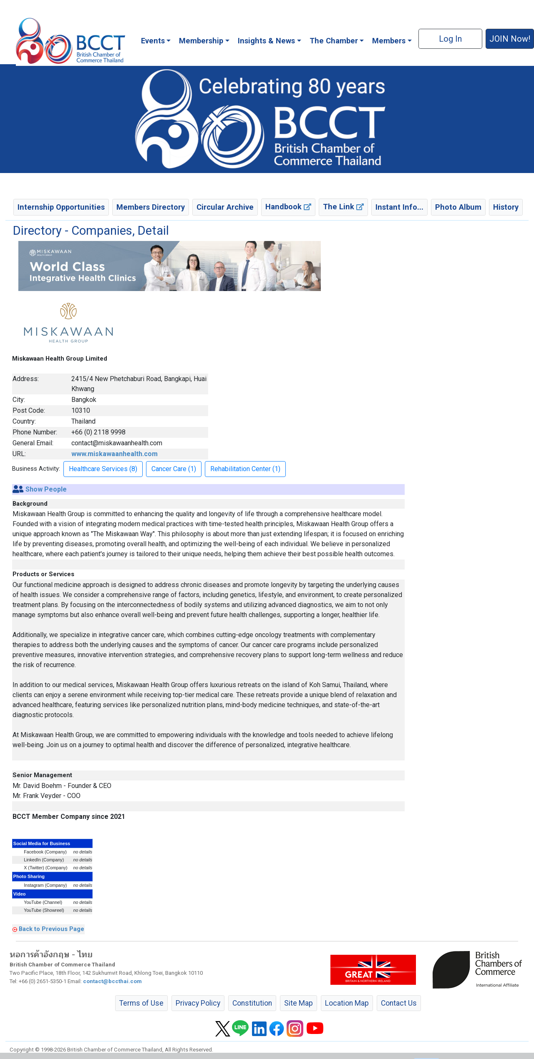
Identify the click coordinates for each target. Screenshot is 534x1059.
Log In (450, 39)
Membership (201, 40)
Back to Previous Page (51, 929)
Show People (46, 489)
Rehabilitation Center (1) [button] (245, 469)
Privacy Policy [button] (198, 1003)
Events (153, 40)
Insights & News (266, 40)
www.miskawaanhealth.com (114, 454)
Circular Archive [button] (225, 207)
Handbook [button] (288, 206)
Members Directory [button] (150, 207)
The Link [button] (343, 206)
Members (389, 40)
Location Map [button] (347, 1003)
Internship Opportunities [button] (61, 207)
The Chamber (334, 40)
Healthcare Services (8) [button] (103, 469)
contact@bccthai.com (112, 981)
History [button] (506, 207)
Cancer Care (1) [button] (173, 469)
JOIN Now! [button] (509, 39)
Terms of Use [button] (141, 1003)
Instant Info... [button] (399, 207)
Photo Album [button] (458, 207)
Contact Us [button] (399, 1003)
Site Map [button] (298, 1003)
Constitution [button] (252, 1003)
